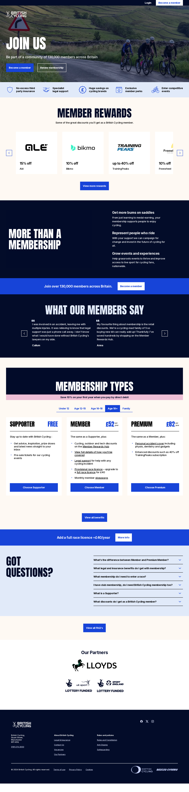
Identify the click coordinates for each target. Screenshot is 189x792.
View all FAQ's (94, 627)
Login (148, 2)
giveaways (101, 477)
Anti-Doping (102, 745)
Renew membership (52, 67)
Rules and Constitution (107, 740)
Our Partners (59, 754)
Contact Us (59, 745)
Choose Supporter (34, 487)
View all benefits (94, 517)
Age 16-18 (97, 408)
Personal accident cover (149, 443)
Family (126, 408)
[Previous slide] (9, 153)
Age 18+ (112, 408)
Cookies (89, 769)
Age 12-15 (80, 408)
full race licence (86, 472)
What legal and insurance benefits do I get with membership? (129, 568)
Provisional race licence (89, 469)
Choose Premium (155, 487)
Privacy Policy (75, 769)
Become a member (169, 2)
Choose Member (94, 487)
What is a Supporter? (106, 593)
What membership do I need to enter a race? (119, 576)
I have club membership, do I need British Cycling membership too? (133, 584)
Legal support (83, 460)
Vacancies (59, 749)
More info (123, 537)
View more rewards (94, 185)
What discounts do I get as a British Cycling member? (125, 601)
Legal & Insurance (62, 740)
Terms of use (59, 769)
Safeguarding (103, 749)
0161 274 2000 (17, 747)
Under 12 (64, 408)
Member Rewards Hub (96, 446)
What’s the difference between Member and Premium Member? (131, 559)
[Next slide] (180, 153)
